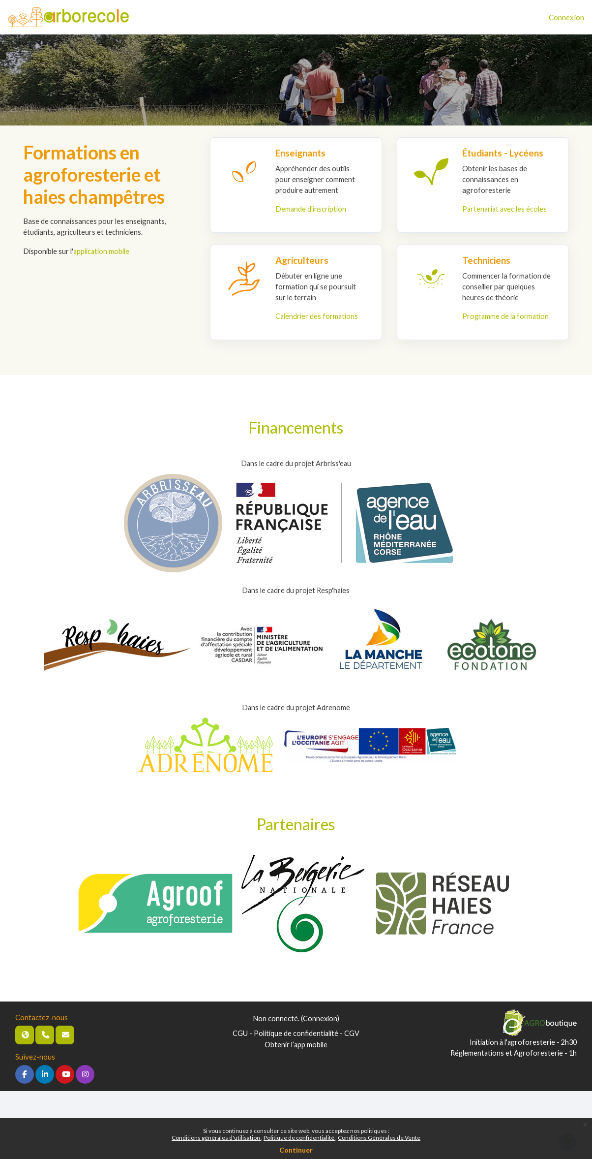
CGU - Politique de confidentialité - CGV (296, 1045)
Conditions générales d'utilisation (216, 1137)
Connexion (566, 17)
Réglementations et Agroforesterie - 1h (511, 1065)
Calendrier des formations (317, 317)
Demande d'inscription (311, 209)
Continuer (296, 1150)
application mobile (105, 251)
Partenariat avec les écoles (506, 209)
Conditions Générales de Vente (379, 1137)
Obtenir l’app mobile (295, 1057)
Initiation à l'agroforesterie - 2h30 (520, 1054)
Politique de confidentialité (299, 1137)
